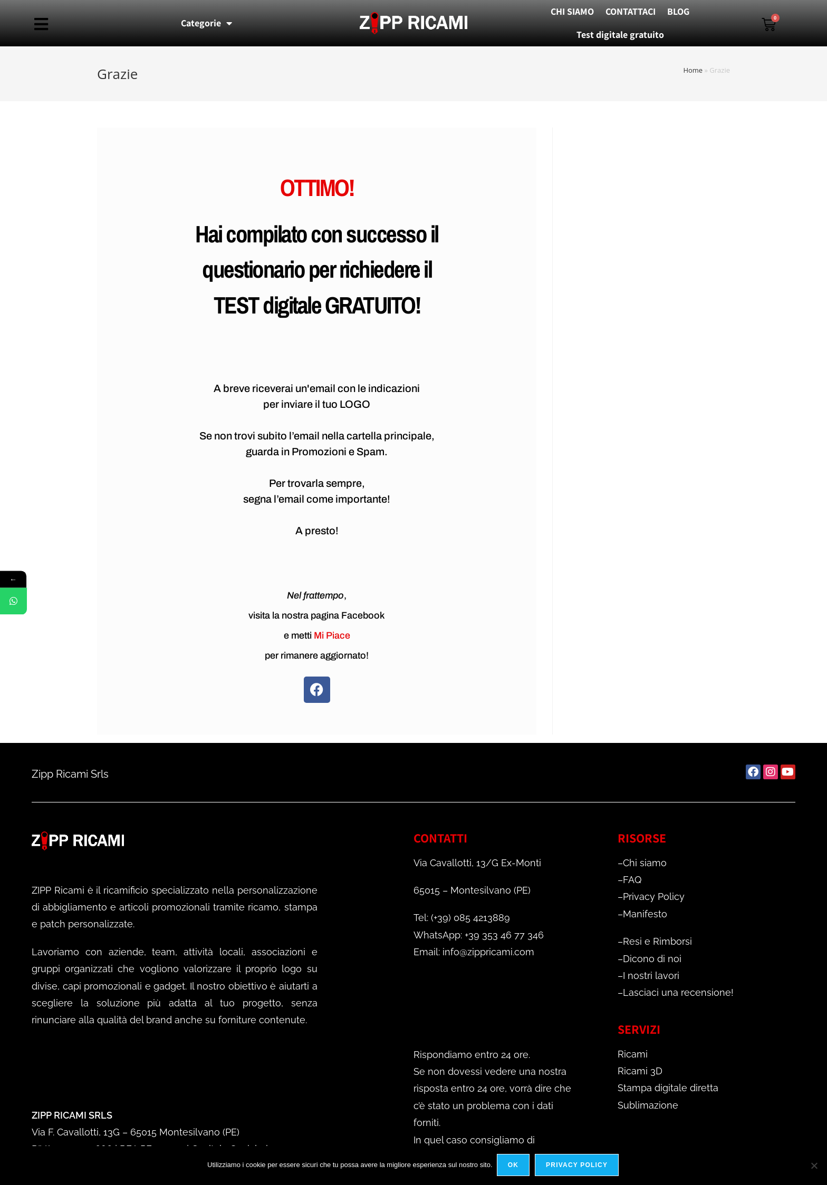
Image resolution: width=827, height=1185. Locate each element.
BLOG (678, 11)
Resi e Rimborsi (657, 941)
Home (693, 70)
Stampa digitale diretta (668, 1087)
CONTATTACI (630, 11)
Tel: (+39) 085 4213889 (462, 917)
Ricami (633, 1054)
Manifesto (645, 913)
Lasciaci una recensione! (678, 992)
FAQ (632, 879)
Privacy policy (578, 1166)
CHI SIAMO (572, 11)
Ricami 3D (640, 1070)
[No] (814, 1166)
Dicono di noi (652, 958)
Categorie (206, 23)
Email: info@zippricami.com (474, 951)
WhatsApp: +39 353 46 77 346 (479, 935)
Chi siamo (645, 862)
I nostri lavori (651, 975)
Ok (514, 1166)
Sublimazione (648, 1105)
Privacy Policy (654, 896)
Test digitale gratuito (620, 34)
